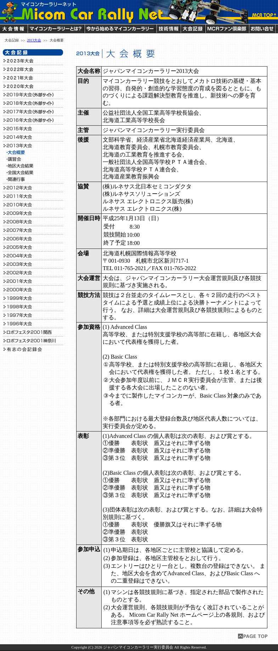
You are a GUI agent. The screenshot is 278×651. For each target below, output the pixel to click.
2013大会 (34, 40)
